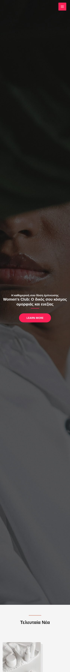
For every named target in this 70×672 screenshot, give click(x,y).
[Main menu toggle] (62, 7)
